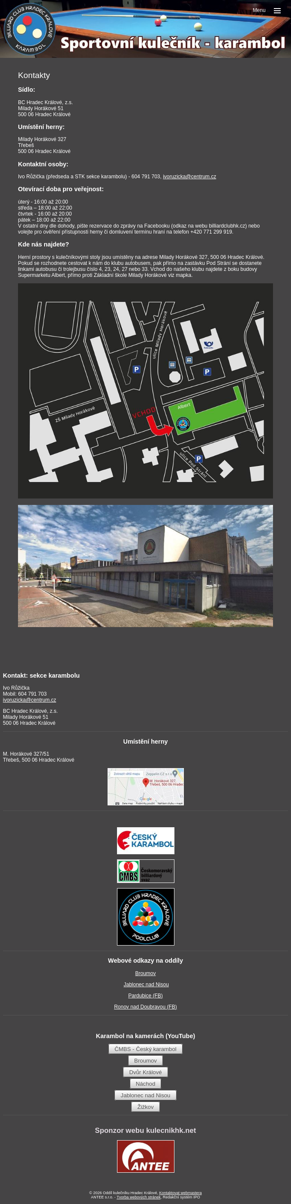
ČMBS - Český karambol (145, 1048)
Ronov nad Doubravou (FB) (145, 1007)
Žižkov (145, 1106)
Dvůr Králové (145, 1072)
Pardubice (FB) (145, 996)
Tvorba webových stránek (139, 1197)
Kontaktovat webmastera (180, 1193)
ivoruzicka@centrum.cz (189, 177)
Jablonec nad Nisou (145, 985)
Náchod (145, 1083)
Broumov (145, 973)
